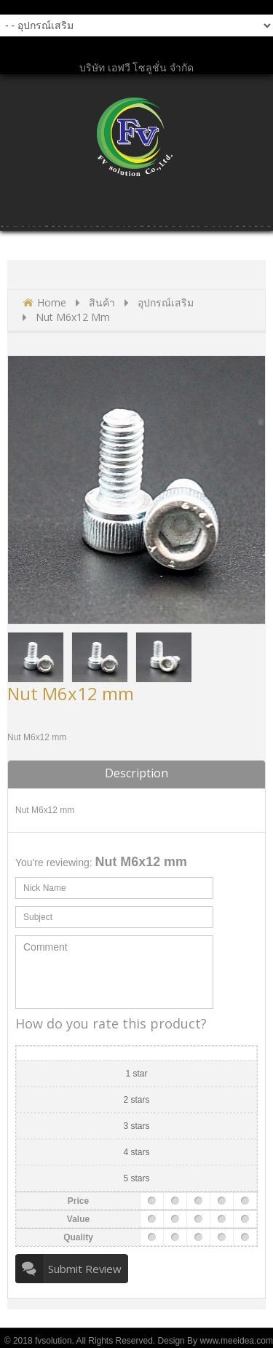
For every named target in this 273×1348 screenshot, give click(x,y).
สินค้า (102, 302)
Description (136, 773)
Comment (114, 972)
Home (51, 302)
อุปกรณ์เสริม (166, 302)
